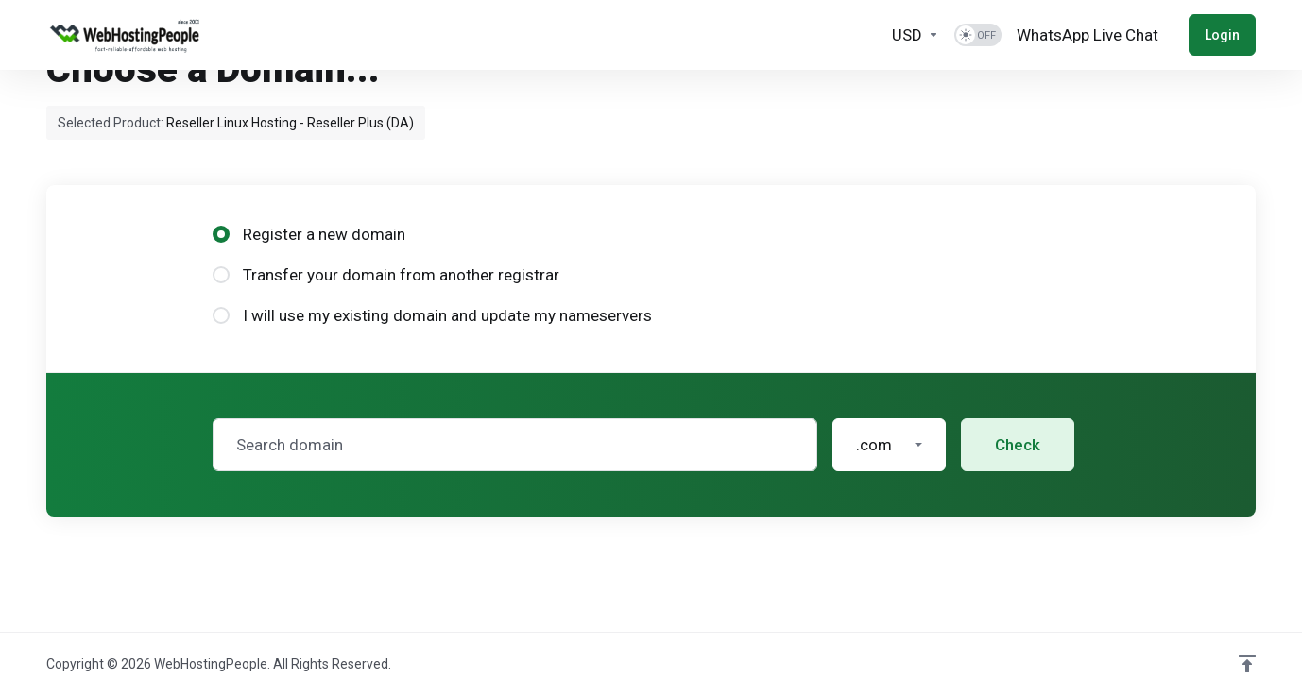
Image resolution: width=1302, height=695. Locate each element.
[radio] (221, 234)
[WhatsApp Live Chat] (1088, 35)
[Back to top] (1247, 664)
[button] (889, 444)
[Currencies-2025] (915, 35)
